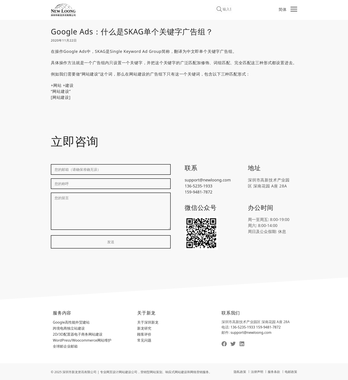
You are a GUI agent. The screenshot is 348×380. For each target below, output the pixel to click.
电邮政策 (291, 372)
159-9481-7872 (198, 192)
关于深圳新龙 (147, 322)
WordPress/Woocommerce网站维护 (82, 340)
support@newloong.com (208, 180)
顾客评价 (144, 334)
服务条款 (274, 372)
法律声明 (257, 372)
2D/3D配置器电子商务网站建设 (78, 334)
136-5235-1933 (198, 186)
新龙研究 (144, 328)
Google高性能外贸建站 (71, 322)
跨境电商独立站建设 (69, 328)
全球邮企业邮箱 (65, 346)
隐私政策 (240, 372)
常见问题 (144, 340)
